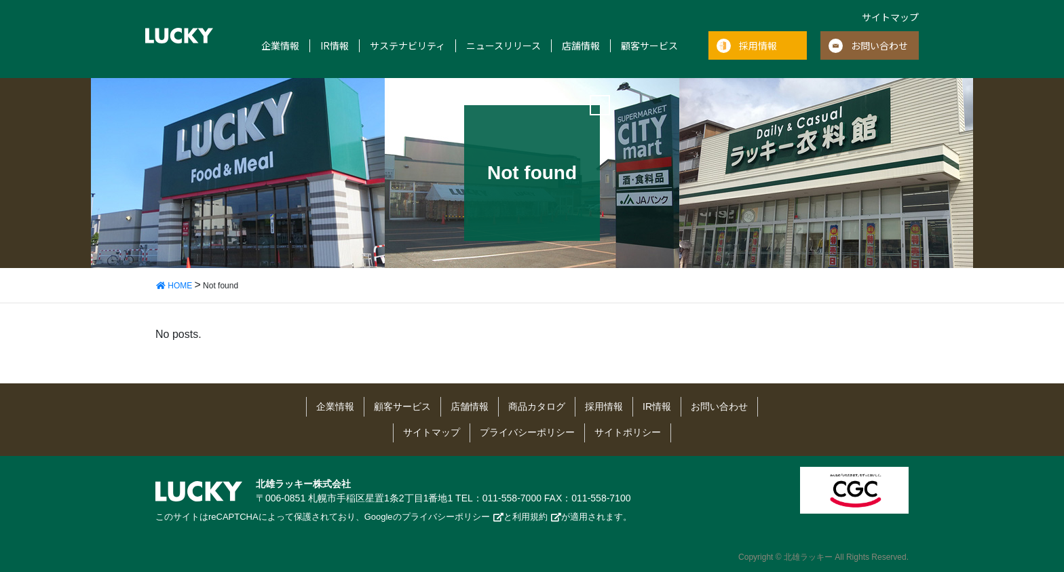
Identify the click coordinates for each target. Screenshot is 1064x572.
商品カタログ (536, 406)
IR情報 (334, 45)
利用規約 (530, 517)
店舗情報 (581, 45)
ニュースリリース (503, 45)
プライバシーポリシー (527, 432)
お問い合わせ (879, 45)
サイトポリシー (627, 432)
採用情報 (758, 45)
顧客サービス (649, 45)
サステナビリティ (407, 45)
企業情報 (280, 45)
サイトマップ (890, 17)
